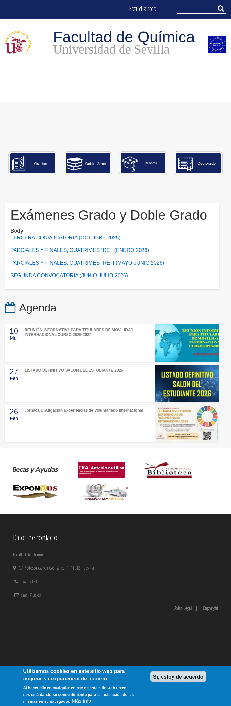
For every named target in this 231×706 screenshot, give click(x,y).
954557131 (29, 581)
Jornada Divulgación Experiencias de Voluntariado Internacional (84, 410)
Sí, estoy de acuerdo (178, 677)
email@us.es (31, 595)
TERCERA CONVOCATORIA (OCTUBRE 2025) (65, 237)
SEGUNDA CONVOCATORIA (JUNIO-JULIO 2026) (69, 275)
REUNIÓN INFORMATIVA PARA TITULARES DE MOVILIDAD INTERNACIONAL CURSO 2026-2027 (79, 332)
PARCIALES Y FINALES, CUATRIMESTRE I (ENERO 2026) (80, 250)
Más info (81, 701)
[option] (115, 116)
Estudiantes (142, 9)
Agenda (38, 308)
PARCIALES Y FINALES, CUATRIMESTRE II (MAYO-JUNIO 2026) (87, 263)
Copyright (210, 608)
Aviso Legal (183, 608)
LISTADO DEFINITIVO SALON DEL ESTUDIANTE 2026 (74, 370)
